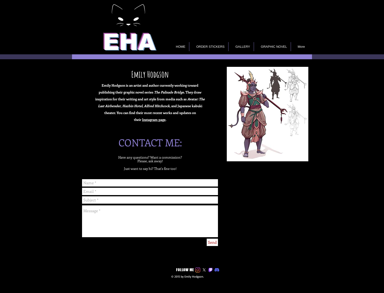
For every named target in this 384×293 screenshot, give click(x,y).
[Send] (212, 242)
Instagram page (154, 119)
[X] (204, 269)
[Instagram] (197, 269)
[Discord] (216, 269)
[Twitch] (210, 269)
